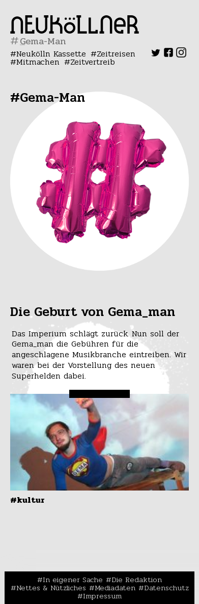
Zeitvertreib (92, 61)
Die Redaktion (136, 579)
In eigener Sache (73, 579)
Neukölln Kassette (51, 53)
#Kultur (27, 500)
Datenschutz (166, 587)
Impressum (102, 595)
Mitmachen (38, 61)
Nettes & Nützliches (51, 587)
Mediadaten (115, 587)
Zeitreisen (116, 53)
